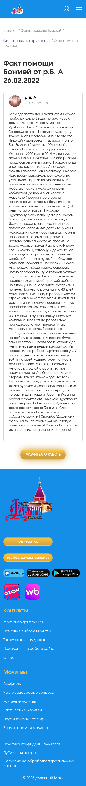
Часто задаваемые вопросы (29, 692)
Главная (10, 30)
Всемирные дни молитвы (25, 728)
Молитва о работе (43, 454)
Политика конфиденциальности (31, 744)
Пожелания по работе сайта (29, 648)
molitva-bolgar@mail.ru (23, 622)
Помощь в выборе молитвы (27, 631)
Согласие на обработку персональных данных (38, 763)
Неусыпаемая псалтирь (24, 719)
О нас (8, 657)
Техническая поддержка (25, 640)
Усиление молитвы (19, 701)
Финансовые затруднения (26, 41)
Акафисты (12, 684)
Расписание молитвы (22, 710)
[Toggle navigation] (79, 10)
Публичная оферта (20, 753)
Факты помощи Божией (41, 30)
